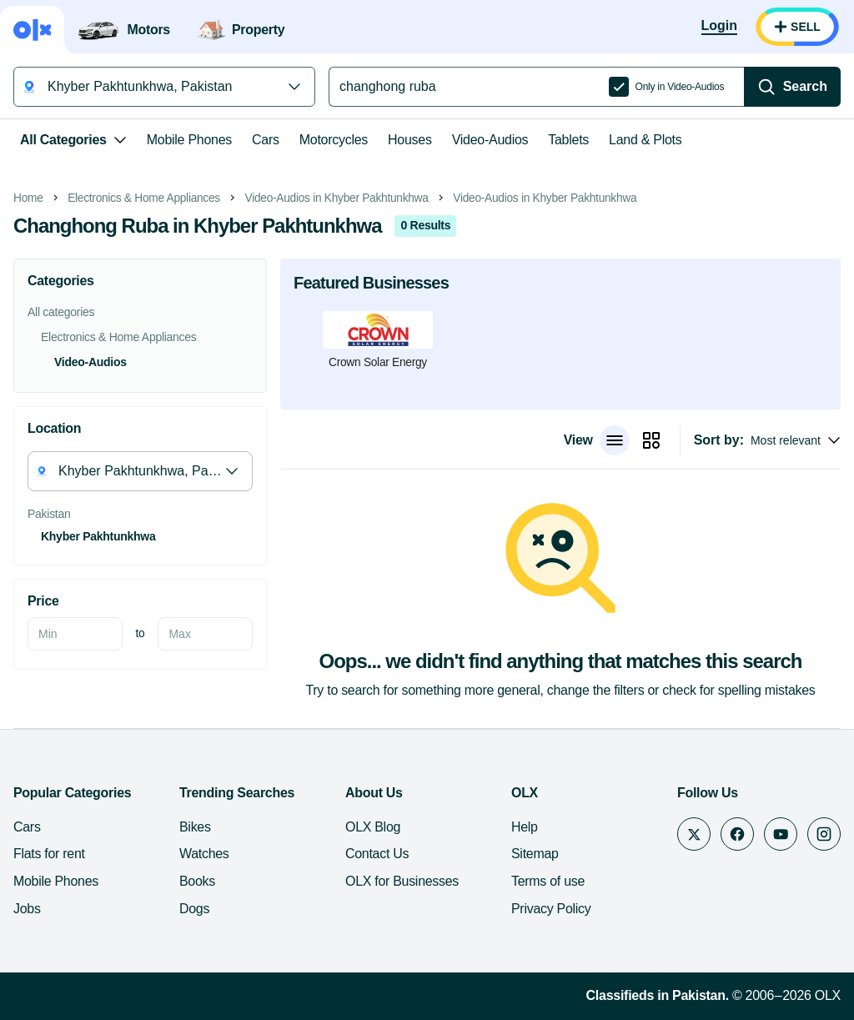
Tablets (568, 140)
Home (28, 198)
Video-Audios (490, 140)
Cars (265, 140)
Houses (410, 140)
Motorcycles (333, 140)
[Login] (719, 26)
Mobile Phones (189, 140)
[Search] (792, 87)
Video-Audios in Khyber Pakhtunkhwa (337, 198)
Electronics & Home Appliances (144, 198)
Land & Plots (645, 140)
